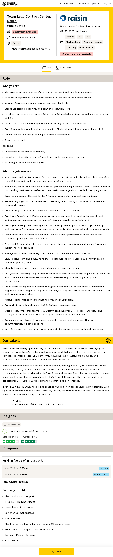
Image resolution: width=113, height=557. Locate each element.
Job (46, 67)
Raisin (12, 21)
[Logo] (10, 4)
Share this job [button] (15, 528)
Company (63, 67)
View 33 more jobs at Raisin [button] (22, 534)
